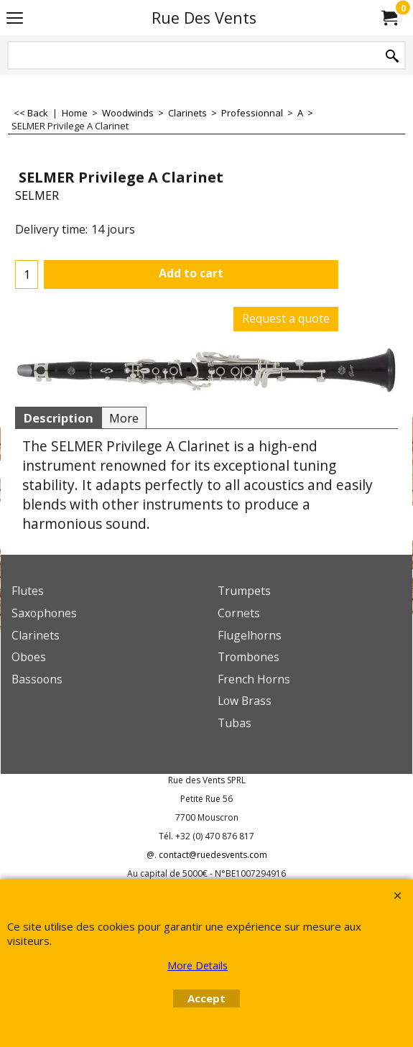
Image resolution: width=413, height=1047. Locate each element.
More (124, 418)
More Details (197, 965)
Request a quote (286, 318)
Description (58, 418)
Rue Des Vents (204, 17)
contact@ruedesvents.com (213, 855)
